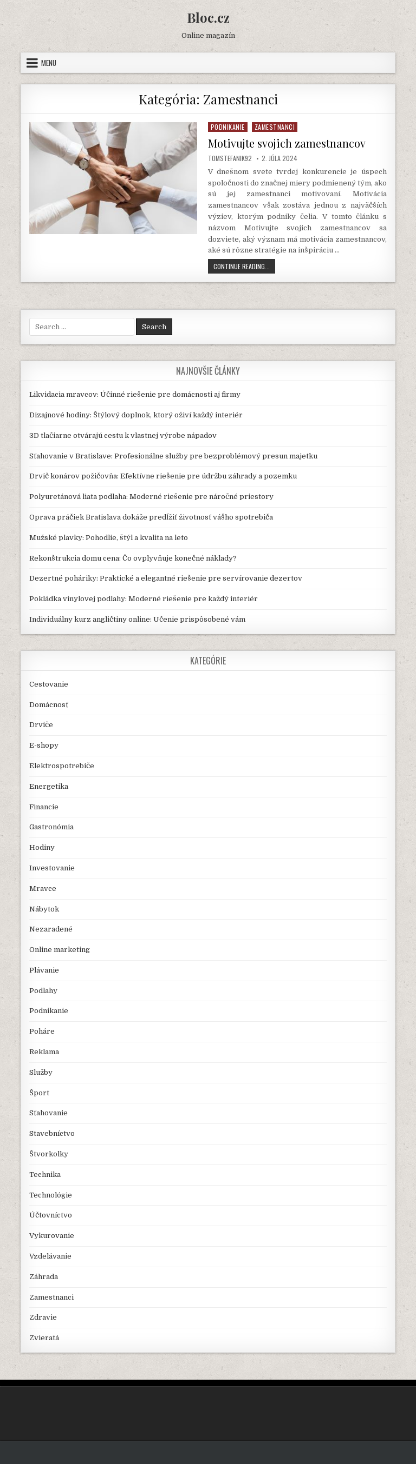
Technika (45, 1174)
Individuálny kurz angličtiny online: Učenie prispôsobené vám (137, 619)
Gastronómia (51, 827)
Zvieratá (44, 1338)
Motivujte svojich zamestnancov (287, 143)
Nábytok (44, 909)
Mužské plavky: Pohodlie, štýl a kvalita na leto (108, 538)
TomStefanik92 (230, 158)
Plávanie (44, 970)
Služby (41, 1072)
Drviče (41, 725)
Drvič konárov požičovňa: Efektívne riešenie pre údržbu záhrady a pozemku (163, 476)
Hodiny (42, 847)
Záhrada (43, 1277)
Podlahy (43, 991)
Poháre (42, 1031)
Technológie (50, 1195)
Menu (48, 62)
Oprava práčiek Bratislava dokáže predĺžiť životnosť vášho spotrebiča (151, 517)
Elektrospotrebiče (61, 766)
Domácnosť (48, 705)
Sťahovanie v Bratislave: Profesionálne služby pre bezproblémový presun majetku (173, 456)
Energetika (48, 786)
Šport (39, 1093)
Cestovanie (48, 684)
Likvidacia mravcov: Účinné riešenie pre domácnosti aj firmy (134, 394)
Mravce (42, 888)
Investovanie (52, 868)
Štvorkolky (48, 1154)
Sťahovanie (48, 1113)
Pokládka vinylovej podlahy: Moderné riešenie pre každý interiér (143, 599)
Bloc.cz (208, 17)
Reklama (44, 1052)
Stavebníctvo (52, 1133)
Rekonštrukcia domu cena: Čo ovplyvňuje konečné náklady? (133, 558)
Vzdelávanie (50, 1256)
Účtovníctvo (50, 1215)
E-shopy (43, 745)
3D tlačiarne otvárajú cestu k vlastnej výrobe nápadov (123, 435)
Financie (43, 807)
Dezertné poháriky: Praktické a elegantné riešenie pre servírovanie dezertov (165, 578)
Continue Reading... (244, 267)
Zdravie (43, 1317)
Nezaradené (51, 929)
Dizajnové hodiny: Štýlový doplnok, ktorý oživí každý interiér (136, 415)
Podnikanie (228, 126)
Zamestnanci (275, 126)
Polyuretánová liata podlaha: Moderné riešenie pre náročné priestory (151, 497)
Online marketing (59, 950)
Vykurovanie (51, 1236)
